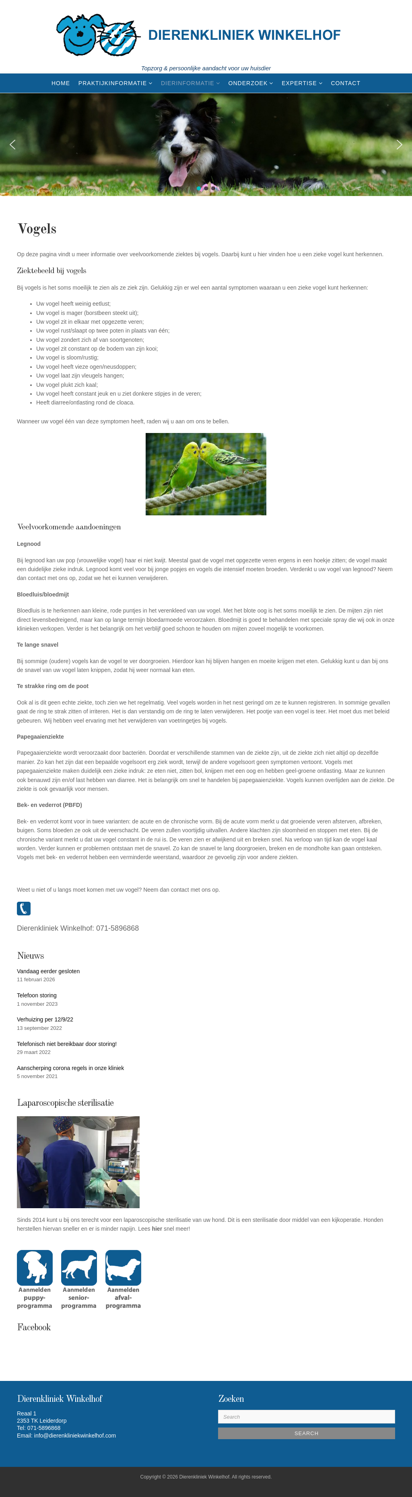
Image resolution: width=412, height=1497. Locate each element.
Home (61, 83)
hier (157, 1228)
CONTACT (345, 83)
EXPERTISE (299, 83)
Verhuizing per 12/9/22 (45, 1019)
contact (180, 889)
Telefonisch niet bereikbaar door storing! (67, 1044)
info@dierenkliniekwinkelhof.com (75, 1435)
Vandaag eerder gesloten (48, 971)
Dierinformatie (187, 83)
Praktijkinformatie (112, 83)
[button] (12, 144)
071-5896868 (117, 928)
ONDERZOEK (248, 83)
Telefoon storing (37, 995)
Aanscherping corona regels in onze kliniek (70, 1068)
